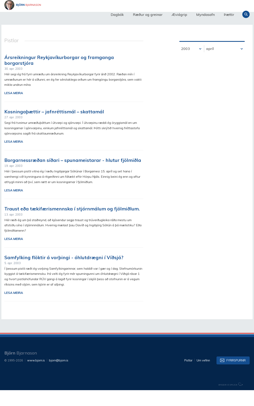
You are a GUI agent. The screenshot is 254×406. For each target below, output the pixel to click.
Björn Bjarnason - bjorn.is (44, 14)
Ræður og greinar (148, 14)
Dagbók (117, 14)
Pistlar (188, 376)
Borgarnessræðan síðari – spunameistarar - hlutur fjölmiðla (72, 176)
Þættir (229, 14)
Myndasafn (205, 14)
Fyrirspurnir (236, 376)
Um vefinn (203, 376)
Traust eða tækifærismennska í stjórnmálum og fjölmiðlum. (72, 224)
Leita (246, 14)
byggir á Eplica (230, 400)
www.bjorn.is (36, 376)
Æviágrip (179, 14)
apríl (210, 64)
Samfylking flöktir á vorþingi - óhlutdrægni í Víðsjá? (63, 273)
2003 (185, 64)
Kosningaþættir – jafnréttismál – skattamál (54, 127)
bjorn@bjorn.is (58, 376)
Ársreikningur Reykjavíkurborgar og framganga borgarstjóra (59, 76)
